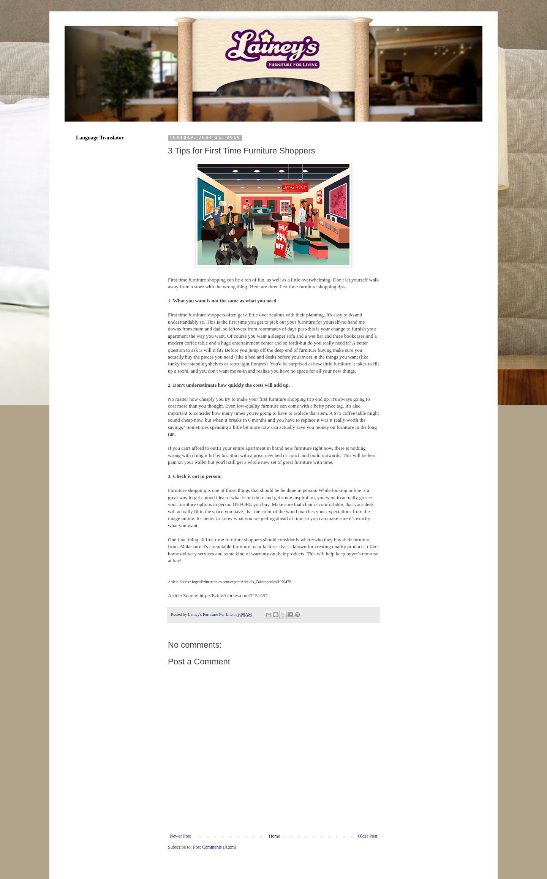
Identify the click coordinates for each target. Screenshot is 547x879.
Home (274, 836)
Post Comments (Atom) (214, 847)
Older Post (367, 836)
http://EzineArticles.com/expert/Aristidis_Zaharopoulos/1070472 (241, 582)
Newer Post (180, 836)
